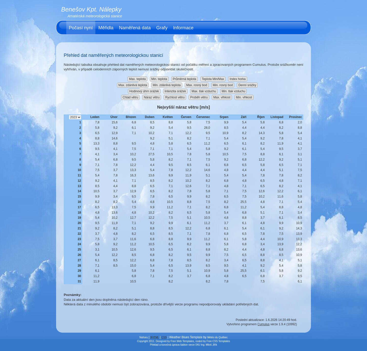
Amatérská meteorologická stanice (95, 16)
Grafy (161, 27)
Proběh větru (199, 97)
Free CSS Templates (218, 341)
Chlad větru (130, 97)
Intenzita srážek (175, 91)
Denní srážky (247, 85)
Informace (183, 27)
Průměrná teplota (184, 79)
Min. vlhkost (244, 97)
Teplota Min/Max (213, 79)
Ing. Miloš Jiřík (209, 344)
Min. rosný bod (223, 85)
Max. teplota (137, 79)
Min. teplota (159, 79)
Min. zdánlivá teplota (166, 85)
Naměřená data (135, 27)
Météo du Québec (217, 337)
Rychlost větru (175, 97)
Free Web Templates (182, 341)
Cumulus (263, 324)
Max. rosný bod (196, 85)
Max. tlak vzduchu (204, 91)
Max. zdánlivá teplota (133, 85)
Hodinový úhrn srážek (144, 91)
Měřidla (105, 27)
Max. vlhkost (221, 97)
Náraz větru (152, 97)
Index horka (238, 79)
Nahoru (143, 337)
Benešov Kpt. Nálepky (91, 9)
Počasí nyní (81, 27)
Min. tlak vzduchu (233, 91)
